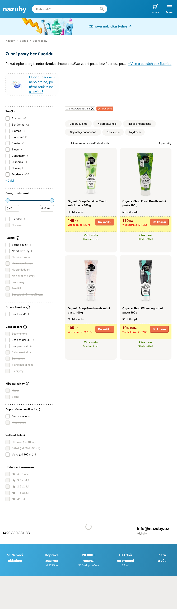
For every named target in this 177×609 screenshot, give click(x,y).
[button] (169, 9)
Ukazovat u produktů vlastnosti (87, 143)
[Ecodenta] (8, 174)
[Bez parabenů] (8, 346)
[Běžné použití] (8, 245)
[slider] (8, 200)
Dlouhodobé (18, 416)
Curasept (16, 168)
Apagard (16, 118)
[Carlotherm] (8, 156)
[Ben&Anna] (8, 125)
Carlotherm (18, 156)
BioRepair (17, 137)
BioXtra (15, 143)
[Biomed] (8, 131)
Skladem (15, 219)
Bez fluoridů (17, 314)
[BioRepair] (8, 137)
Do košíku (104, 222)
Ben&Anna (17, 125)
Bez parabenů (18, 346)
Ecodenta (17, 174)
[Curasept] (8, 168)
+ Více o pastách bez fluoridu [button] (149, 64)
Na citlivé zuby (19, 251)
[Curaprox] (8, 162)
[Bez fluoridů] (8, 314)
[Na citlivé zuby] (8, 251)
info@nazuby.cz (153, 528)
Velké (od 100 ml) (21, 455)
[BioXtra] (8, 143)
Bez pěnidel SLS (20, 340)
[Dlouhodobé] (8, 416)
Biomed (15, 131)
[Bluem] (8, 149)
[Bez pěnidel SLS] (8, 340)
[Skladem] (8, 219)
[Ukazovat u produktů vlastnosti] (67, 143)
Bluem (15, 149)
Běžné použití (18, 245)
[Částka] (12, 208)
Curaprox (16, 162)
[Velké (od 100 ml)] (8, 455)
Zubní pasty (40, 40)
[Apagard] (8, 118)
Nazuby (10, 40)
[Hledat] (102, 9)
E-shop (24, 40)
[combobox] (69, 9)
